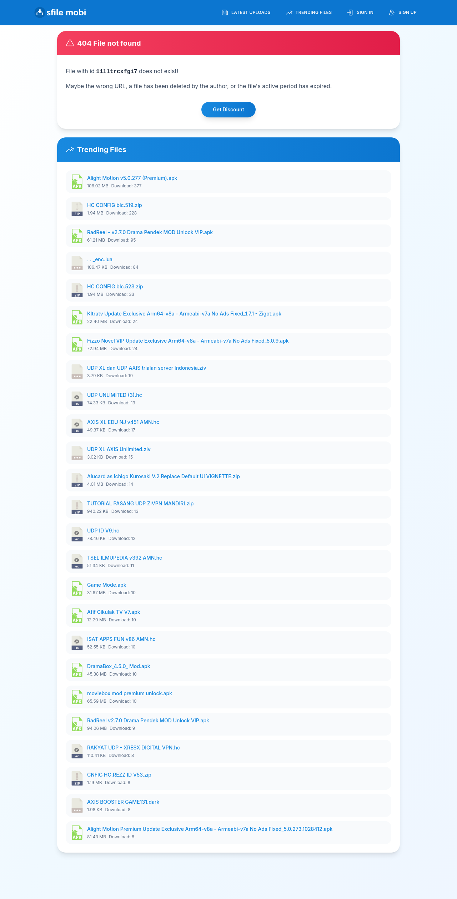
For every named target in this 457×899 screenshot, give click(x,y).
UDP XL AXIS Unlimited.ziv (119, 449)
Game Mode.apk (106, 585)
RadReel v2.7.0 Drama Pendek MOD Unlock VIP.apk (148, 720)
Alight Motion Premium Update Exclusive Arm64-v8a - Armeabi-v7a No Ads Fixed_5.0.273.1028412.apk (209, 829)
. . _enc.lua (99, 259)
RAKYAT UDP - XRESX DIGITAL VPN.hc (133, 747)
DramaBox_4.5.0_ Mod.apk (118, 666)
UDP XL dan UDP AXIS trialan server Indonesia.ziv (146, 368)
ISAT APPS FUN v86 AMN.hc (121, 639)
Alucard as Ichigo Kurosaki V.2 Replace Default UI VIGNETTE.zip (163, 476)
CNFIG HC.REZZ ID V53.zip (119, 775)
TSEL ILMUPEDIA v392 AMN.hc (124, 558)
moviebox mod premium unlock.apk (129, 693)
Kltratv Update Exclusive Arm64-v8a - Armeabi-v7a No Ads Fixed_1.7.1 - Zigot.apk (184, 313)
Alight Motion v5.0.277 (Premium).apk (132, 178)
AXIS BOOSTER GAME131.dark (123, 802)
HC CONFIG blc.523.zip (115, 286)
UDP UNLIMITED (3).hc (114, 395)
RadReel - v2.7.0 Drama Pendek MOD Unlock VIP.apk (150, 232)
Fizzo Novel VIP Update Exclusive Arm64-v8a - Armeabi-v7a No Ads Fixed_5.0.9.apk (188, 341)
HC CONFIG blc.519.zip (114, 205)
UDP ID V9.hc (103, 530)
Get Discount (228, 109)
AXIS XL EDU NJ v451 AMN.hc (123, 422)
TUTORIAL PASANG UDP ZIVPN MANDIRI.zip (140, 503)
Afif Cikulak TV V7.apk (113, 612)
